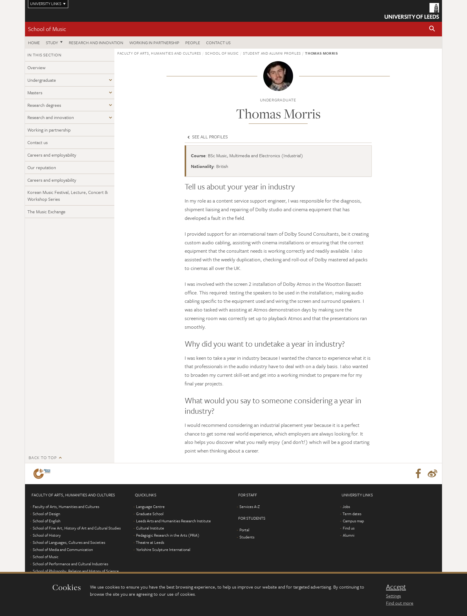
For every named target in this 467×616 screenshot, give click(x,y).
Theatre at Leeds (150, 542)
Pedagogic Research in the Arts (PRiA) (168, 535)
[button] (432, 29)
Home (34, 42)
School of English (46, 521)
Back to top (43, 457)
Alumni (348, 535)
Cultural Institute (150, 528)
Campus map (353, 521)
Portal (244, 530)
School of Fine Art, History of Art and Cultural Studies (77, 528)
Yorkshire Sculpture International (163, 549)
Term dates (352, 514)
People (192, 42)
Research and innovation (96, 42)
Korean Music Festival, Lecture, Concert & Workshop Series (67, 195)
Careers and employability (51, 155)
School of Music (47, 29)
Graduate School (150, 514)
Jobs (346, 507)
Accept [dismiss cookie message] (396, 586)
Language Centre (150, 507)
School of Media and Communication (63, 549)
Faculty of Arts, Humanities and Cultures (159, 53)
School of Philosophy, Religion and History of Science (76, 571)
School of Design (46, 514)
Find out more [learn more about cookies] (399, 603)
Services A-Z (249, 507)
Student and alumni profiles (272, 53)
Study (52, 42)
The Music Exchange (46, 211)
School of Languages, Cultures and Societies (69, 542)
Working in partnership (154, 42)
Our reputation (41, 167)
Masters (34, 92)
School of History (47, 535)
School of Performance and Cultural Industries (70, 564)
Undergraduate (41, 80)
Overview (36, 67)
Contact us (218, 42)
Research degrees (44, 105)
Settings (393, 595)
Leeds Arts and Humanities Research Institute (173, 521)
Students (246, 537)
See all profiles (207, 136)
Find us (348, 528)
